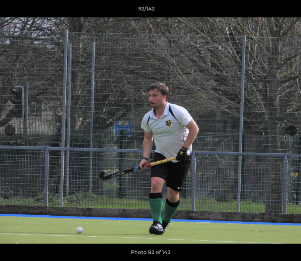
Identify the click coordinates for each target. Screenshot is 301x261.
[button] (270, 10)
